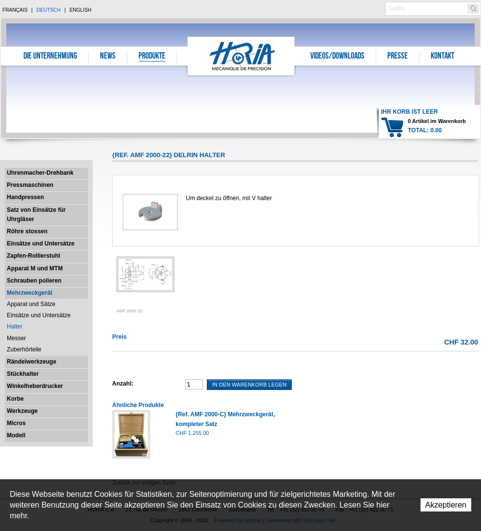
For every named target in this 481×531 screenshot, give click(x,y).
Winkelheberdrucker (35, 386)
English (80, 10)
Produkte (152, 56)
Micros (16, 423)
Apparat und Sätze (31, 304)
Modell (16, 435)
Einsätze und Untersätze (41, 243)
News (108, 56)
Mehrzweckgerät (29, 292)
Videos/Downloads (337, 56)
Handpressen (25, 197)
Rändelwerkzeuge (31, 361)
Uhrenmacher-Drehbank (40, 172)
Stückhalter (23, 373)
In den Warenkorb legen (249, 385)
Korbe (15, 398)
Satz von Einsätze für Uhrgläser (36, 214)
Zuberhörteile (24, 349)
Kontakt (442, 56)
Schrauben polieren (34, 280)
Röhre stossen (27, 231)
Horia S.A (241, 56)
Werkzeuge (22, 411)
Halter (14, 326)
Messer (16, 338)
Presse (397, 56)
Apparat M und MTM (35, 268)
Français (15, 10)
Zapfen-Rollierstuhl (33, 255)
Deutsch (48, 10)
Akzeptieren (446, 505)
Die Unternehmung (50, 56)
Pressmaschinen (30, 185)
